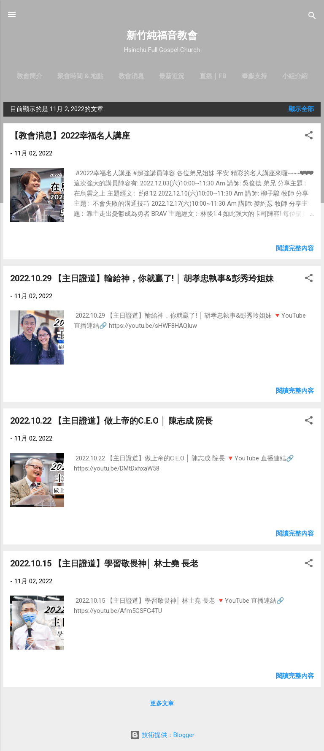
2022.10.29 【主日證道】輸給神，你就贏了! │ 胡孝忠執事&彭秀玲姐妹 (142, 278)
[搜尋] (312, 17)
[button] (309, 136)
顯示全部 (301, 109)
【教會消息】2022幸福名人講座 (70, 136)
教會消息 (131, 76)
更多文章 (162, 703)
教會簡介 (29, 76)
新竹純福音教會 (162, 35)
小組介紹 (295, 76)
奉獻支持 (254, 76)
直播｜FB (213, 76)
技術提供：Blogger (162, 735)
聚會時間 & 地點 (80, 76)
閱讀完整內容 (295, 248)
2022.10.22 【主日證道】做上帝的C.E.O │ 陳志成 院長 (111, 421)
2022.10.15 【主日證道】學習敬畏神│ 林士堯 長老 (104, 563)
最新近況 (171, 76)
